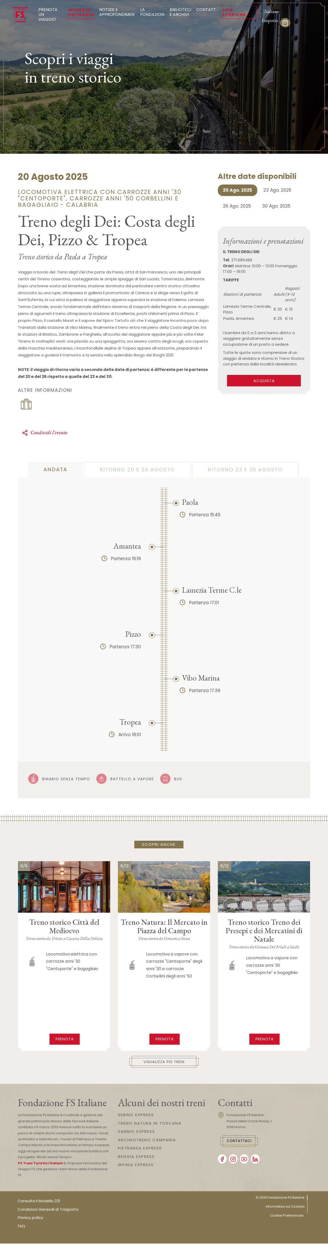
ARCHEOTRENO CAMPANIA (147, 1140)
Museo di (82, 12)
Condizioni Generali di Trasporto (48, 1209)
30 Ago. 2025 (276, 206)
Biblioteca (181, 12)
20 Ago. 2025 (237, 190)
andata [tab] (55, 469)
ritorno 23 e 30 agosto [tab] (245, 469)
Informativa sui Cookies (285, 1207)
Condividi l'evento (44, 432)
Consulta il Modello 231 (39, 1201)
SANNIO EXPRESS (136, 1132)
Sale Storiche (234, 12)
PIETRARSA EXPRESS (140, 1148)
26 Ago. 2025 (237, 206)
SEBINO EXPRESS (136, 1115)
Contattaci (242, 1141)
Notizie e (118, 12)
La (153, 12)
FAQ (21, 1226)
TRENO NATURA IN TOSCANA (149, 1123)
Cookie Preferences (287, 1216)
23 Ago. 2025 (277, 190)
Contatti (206, 10)
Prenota (64, 1038)
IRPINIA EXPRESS (136, 1165)
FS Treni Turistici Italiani (40, 1163)
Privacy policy (30, 1218)
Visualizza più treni (164, 1062)
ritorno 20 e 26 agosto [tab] (137, 469)
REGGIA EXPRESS (136, 1157)
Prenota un (50, 14)
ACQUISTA (264, 380)
